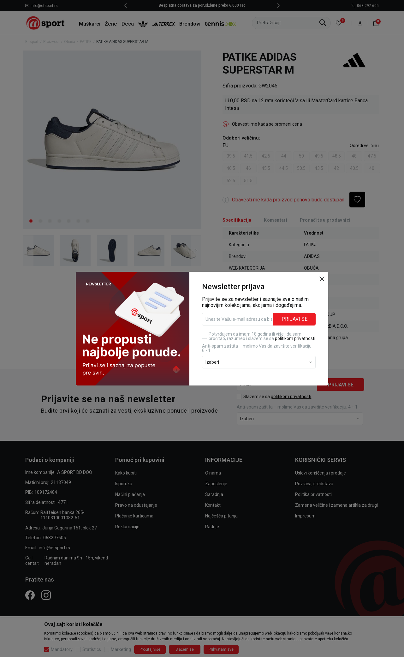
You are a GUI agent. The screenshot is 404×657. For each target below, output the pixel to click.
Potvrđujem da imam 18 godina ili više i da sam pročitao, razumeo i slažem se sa (262, 336)
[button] (322, 279)
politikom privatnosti (295, 338)
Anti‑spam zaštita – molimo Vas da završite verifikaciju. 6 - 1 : (257, 348)
